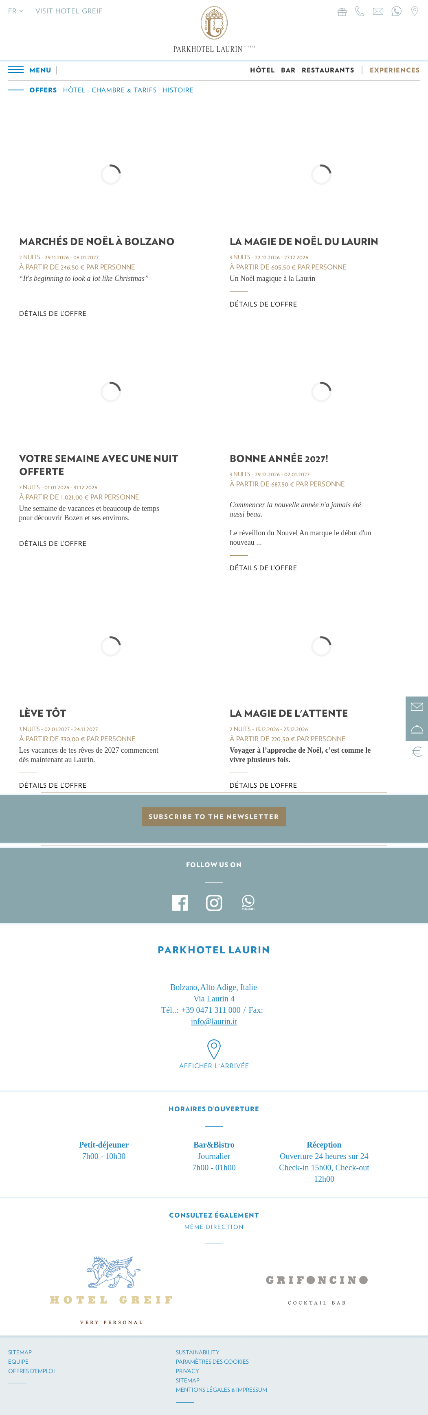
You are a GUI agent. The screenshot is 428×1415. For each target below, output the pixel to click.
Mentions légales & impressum (221, 1390)
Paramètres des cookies (212, 1361)
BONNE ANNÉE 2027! (279, 458)
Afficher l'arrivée (214, 1066)
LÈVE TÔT (42, 713)
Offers (43, 90)
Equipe (18, 1361)
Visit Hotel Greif (69, 11)
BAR (288, 70)
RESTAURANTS (328, 70)
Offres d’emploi (31, 1371)
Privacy (187, 1371)
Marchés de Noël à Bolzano (97, 242)
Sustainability (197, 1352)
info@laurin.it (214, 1021)
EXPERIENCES (395, 70)
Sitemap (20, 1352)
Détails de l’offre (53, 314)
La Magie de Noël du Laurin (304, 242)
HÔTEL (262, 70)
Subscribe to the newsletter (214, 817)
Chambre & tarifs (124, 90)
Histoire (178, 90)
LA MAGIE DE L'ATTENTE (289, 713)
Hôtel (74, 90)
